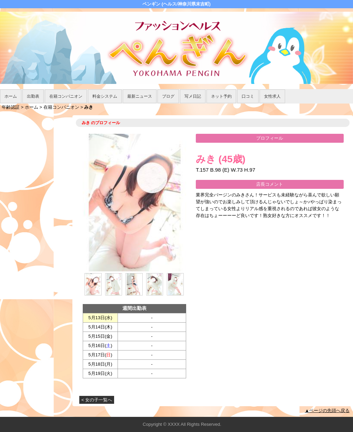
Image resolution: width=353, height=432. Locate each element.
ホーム (10, 96)
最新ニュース (139, 96)
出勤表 (33, 96)
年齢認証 (11, 107)
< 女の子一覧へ (96, 399)
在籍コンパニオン (65, 96)
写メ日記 (192, 96)
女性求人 (272, 96)
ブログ (168, 96)
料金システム (104, 96)
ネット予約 (221, 96)
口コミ (248, 96)
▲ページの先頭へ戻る (327, 410)
